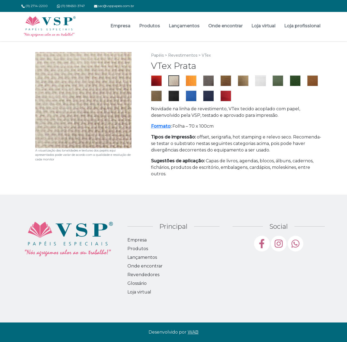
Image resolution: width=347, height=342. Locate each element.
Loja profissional (302, 25)
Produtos (149, 25)
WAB (193, 332)
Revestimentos (182, 55)
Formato (161, 126)
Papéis (157, 55)
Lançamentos (184, 25)
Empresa (120, 25)
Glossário (137, 283)
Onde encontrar (225, 25)
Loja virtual (263, 25)
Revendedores (143, 274)
